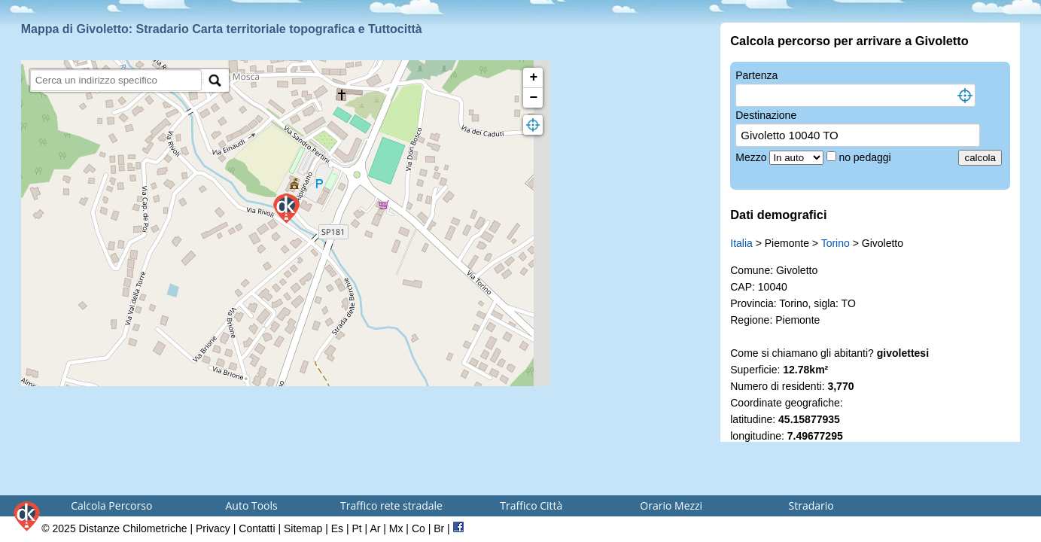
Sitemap (303, 528)
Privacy (213, 528)
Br (439, 528)
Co (418, 528)
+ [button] (533, 78)
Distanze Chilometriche (133, 528)
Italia (741, 243)
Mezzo (752, 157)
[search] (116, 80)
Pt (356, 528)
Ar (375, 528)
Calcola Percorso (111, 505)
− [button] (533, 98)
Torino (835, 243)
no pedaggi (866, 157)
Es (337, 528)
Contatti (257, 528)
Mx (396, 528)
